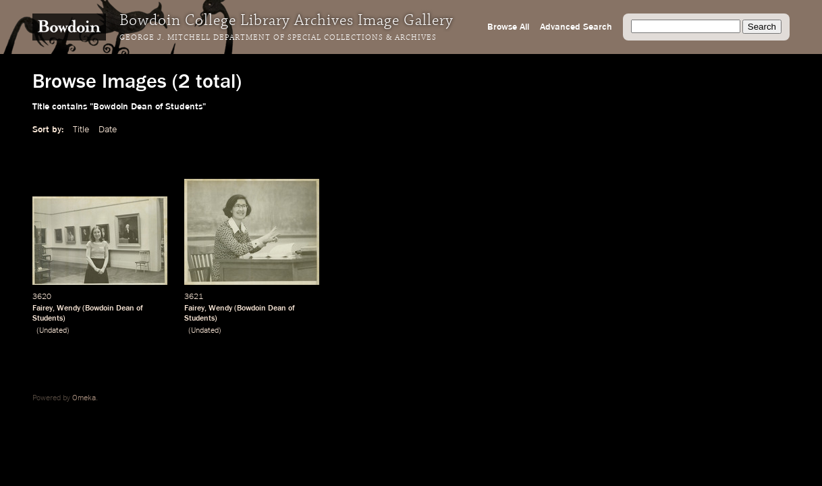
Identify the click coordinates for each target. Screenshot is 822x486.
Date (108, 129)
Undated (53, 331)
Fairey (42, 308)
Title (81, 129)
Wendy (68, 308)
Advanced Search (576, 27)
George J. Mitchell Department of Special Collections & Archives (278, 38)
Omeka (84, 398)
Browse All (508, 27)
